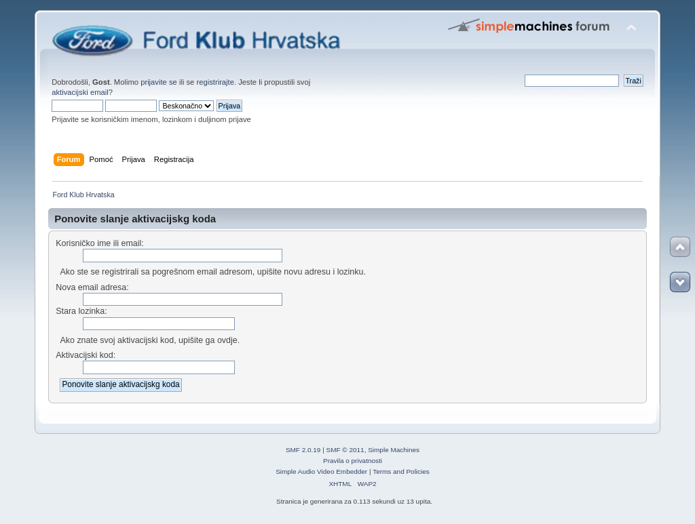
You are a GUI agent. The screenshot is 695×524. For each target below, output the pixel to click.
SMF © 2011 (345, 450)
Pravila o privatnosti (352, 460)
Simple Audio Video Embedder (321, 471)
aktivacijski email (80, 92)
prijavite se (158, 82)
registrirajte (215, 82)
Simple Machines (393, 450)
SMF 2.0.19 (303, 450)
